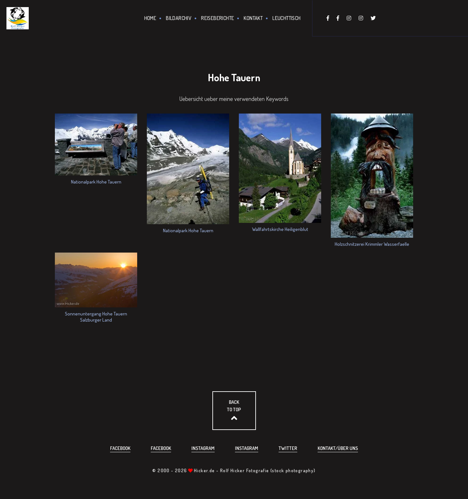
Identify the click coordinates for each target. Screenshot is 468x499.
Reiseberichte (217, 18)
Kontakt (253, 18)
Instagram (203, 448)
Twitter (288, 448)
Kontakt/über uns (338, 448)
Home (150, 18)
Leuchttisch (286, 18)
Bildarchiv (178, 18)
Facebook (120, 448)
